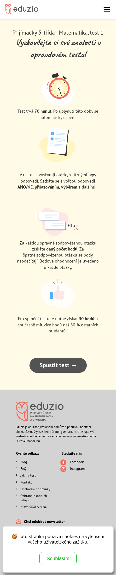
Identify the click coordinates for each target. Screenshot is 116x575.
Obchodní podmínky (35, 489)
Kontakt (26, 482)
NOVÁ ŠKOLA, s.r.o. (33, 507)
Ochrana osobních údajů (33, 498)
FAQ (23, 468)
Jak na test (28, 475)
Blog (23, 462)
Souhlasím (58, 558)
